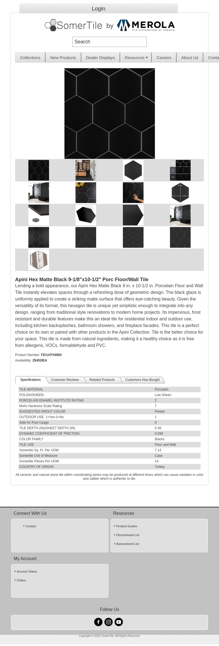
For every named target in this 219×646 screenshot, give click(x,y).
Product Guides (126, 526)
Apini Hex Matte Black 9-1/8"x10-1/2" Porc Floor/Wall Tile (81, 279)
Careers (164, 57)
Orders (21, 580)
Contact (31, 526)
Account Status (27, 571)
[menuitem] (30, 57)
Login (98, 9)
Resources (137, 57)
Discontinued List (127, 535)
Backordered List (127, 543)
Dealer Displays (100, 57)
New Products (63, 57)
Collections (30, 57)
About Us (189, 57)
